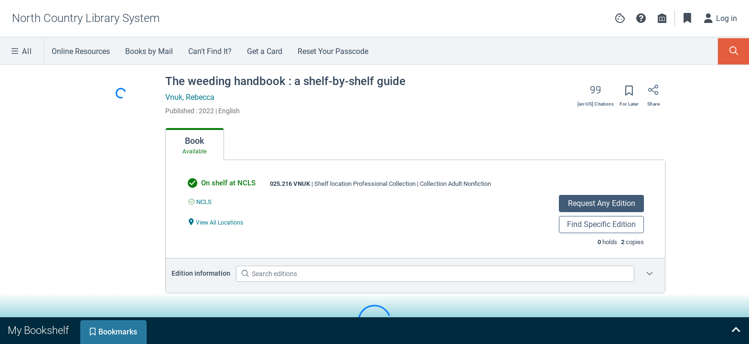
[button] (641, 18)
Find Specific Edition (601, 224)
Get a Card (264, 51)
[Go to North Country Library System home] (85, 18)
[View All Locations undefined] (216, 221)
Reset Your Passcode (333, 51)
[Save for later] (629, 93)
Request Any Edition (601, 203)
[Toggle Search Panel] (733, 51)
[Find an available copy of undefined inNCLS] (200, 202)
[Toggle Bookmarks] (687, 18)
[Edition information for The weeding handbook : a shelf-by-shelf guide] (649, 273)
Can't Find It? (210, 51)
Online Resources (81, 51)
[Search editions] (435, 274)
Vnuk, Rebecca (189, 97)
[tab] (194, 144)
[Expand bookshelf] (735, 330)
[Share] (653, 93)
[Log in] (721, 18)
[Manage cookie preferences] (620, 18)
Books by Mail (149, 51)
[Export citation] (596, 93)
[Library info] (662, 18)
